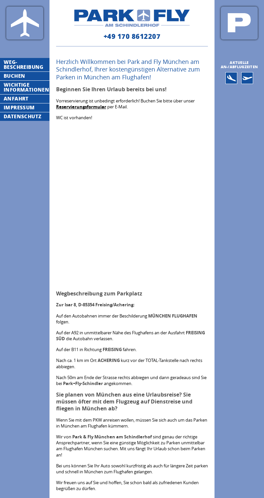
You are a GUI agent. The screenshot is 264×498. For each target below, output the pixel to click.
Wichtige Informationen (26, 87)
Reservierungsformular (81, 107)
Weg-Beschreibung (24, 64)
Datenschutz (22, 116)
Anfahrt (16, 98)
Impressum (19, 107)
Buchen (14, 75)
